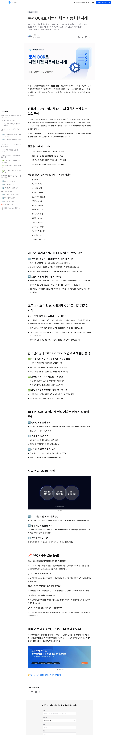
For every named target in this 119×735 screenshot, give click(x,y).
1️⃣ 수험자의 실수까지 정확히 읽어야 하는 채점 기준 (11, 135)
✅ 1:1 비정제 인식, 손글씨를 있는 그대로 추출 (11, 161)
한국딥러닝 (36, 35)
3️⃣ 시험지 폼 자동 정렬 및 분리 (10, 188)
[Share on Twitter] (82, 37)
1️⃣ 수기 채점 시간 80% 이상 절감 (11, 194)
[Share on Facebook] (79, 37)
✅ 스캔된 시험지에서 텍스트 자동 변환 (11, 166)
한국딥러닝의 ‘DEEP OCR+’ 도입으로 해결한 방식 (11, 156)
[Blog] (9, 2)
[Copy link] (90, 37)
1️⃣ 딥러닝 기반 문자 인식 (8, 181)
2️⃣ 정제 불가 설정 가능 (8, 184)
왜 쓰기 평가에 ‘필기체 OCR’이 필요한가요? (11, 130)
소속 (44, 710)
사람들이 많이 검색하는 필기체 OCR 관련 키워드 (11, 125)
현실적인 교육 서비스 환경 (9, 120)
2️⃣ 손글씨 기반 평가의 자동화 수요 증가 (11, 140)
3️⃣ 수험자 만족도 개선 (8, 201)
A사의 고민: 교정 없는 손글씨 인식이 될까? (11, 151)
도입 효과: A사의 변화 (6, 191)
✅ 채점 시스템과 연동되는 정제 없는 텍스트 (11, 171)
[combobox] (59, 720)
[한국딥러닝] (30, 36)
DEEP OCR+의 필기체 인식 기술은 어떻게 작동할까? (11, 177)
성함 (44, 724)
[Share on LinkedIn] (86, 37)
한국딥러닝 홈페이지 (104, 2)
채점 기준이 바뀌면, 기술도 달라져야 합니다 (10, 209)
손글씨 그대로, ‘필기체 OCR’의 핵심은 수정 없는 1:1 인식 (11, 116)
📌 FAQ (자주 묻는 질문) (7, 205)
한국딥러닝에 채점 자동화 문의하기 (59, 732)
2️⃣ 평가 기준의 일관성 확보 (9, 198)
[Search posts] (93, 2)
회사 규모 (45, 717)
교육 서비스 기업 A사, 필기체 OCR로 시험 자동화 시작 (11, 145)
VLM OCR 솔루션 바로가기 (81, 2)
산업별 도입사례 (33, 12)
